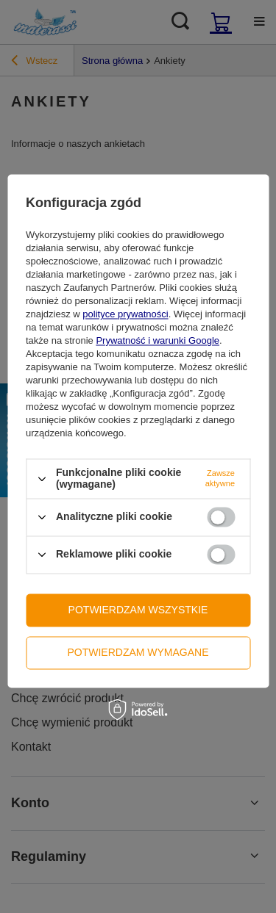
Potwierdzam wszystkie (138, 610)
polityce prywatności (125, 314)
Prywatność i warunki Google (157, 341)
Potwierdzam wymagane (137, 652)
